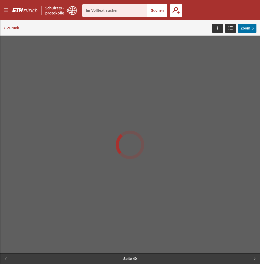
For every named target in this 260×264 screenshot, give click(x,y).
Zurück (13, 28)
